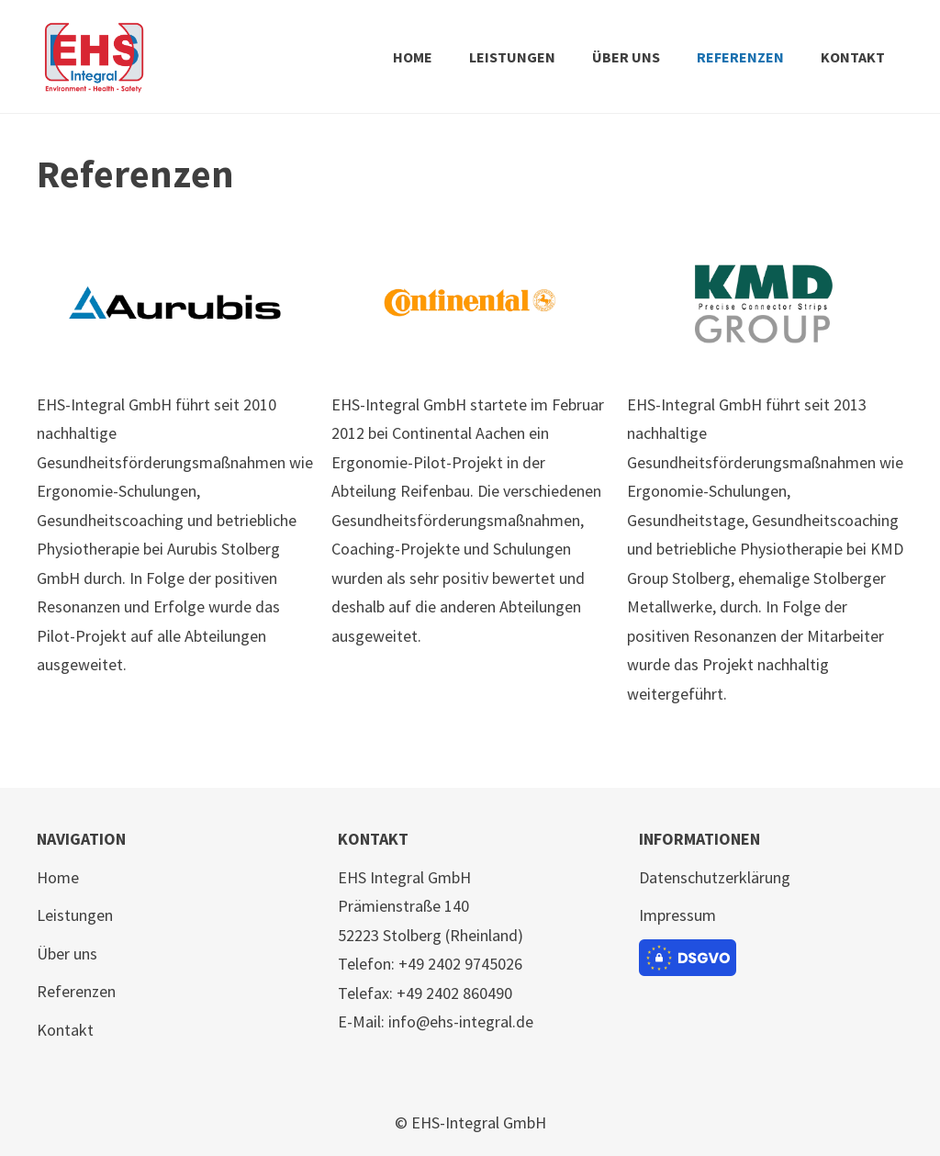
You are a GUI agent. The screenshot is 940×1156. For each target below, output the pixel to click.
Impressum (677, 915)
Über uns (67, 953)
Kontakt (65, 1029)
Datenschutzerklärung (714, 877)
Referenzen (76, 991)
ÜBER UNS (626, 57)
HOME (412, 57)
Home (58, 877)
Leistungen (75, 915)
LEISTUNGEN (512, 57)
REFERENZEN (740, 57)
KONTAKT (853, 57)
